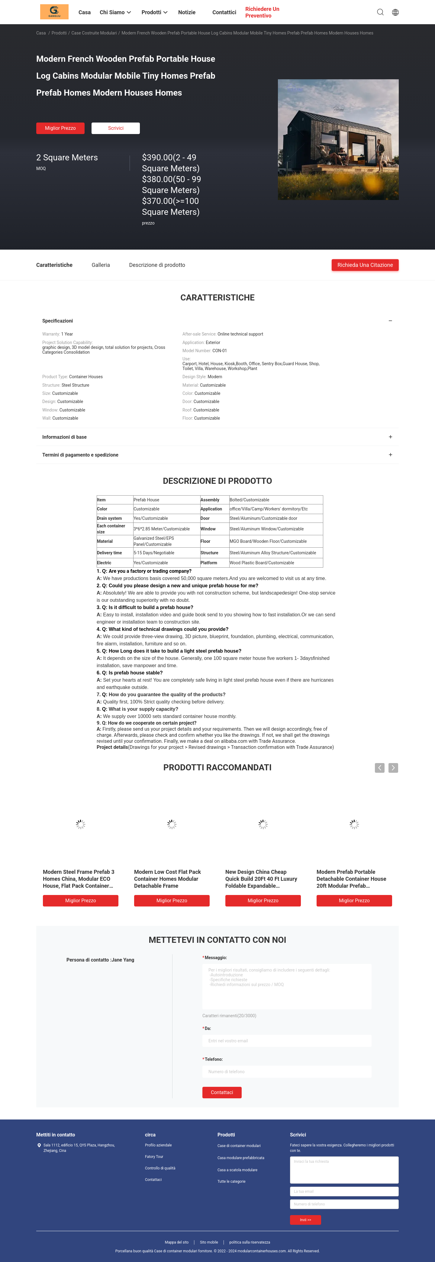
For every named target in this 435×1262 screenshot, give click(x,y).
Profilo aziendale (158, 1145)
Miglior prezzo (60, 128)
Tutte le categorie (232, 1181)
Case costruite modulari (94, 33)
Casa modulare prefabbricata (241, 1158)
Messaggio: (216, 957)
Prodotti (59, 33)
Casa (41, 33)
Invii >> (305, 1220)
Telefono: (214, 1059)
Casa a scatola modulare (237, 1170)
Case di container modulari (239, 1146)
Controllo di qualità (160, 1168)
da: (208, 1028)
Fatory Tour (154, 1157)
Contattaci (222, 1092)
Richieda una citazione (365, 264)
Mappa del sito (177, 1242)
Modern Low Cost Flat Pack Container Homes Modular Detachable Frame (167, 879)
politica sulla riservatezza (249, 1242)
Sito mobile (209, 1242)
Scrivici (116, 128)
